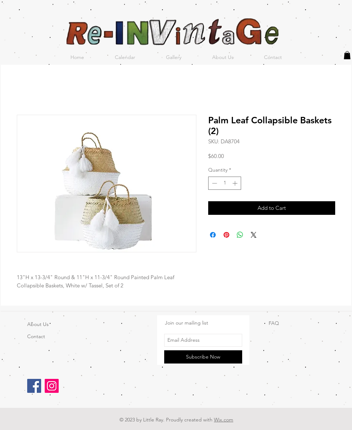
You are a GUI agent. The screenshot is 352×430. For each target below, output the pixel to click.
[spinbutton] (224, 183)
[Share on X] (253, 235)
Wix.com (223, 419)
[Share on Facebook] (213, 235)
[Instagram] (52, 386)
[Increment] (235, 183)
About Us (38, 324)
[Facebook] (34, 386)
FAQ (274, 323)
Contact (36, 336)
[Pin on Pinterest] (226, 235)
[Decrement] (213, 183)
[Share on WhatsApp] (240, 235)
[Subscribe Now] (203, 357)
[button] (347, 55)
